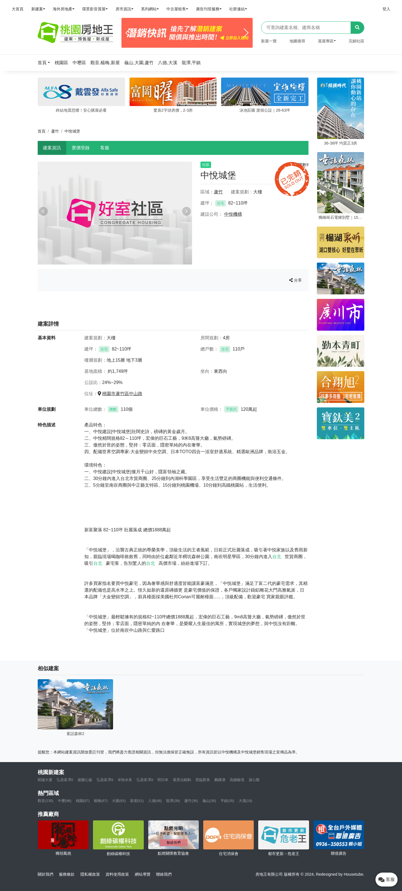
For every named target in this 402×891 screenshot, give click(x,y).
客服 (104, 147)
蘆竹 (55, 131)
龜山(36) (209, 801)
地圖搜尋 (297, 41)
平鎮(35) (227, 801)
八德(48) (155, 801)
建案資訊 (52, 147)
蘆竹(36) (191, 801)
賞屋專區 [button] (326, 41)
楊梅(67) (100, 801)
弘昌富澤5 (65, 780)
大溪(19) (245, 801)
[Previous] (128, 33)
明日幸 (162, 780)
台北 (276, 556)
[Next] (246, 33)
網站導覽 (142, 874)
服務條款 (67, 874)
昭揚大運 (45, 780)
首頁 (42, 131)
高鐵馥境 (237, 780)
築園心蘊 (85, 780)
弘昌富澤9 (105, 780)
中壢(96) (64, 801)
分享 (295, 280)
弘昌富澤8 (145, 780)
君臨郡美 (202, 780)
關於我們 (45, 874)
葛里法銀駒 (182, 780)
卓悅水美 (125, 780)
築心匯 (254, 780)
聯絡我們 (164, 874)
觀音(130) (45, 801)
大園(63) (119, 801)
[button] (45, 62)
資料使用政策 (117, 874)
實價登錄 (81, 147)
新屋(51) (137, 801)
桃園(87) (83, 801)
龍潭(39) (173, 801)
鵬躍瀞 (219, 780)
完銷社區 (356, 41)
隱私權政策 (90, 874)
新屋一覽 (269, 41)
